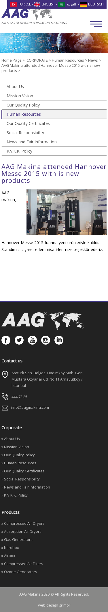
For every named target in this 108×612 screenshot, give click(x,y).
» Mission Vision (15, 446)
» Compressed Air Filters (22, 563)
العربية (67, 4)
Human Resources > (70, 60)
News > (94, 60)
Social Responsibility (25, 132)
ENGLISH (45, 4)
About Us (15, 86)
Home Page (11, 60)
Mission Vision (20, 95)
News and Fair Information (32, 142)
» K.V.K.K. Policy (14, 495)
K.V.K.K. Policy (19, 151)
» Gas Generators (17, 539)
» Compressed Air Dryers (23, 523)
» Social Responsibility (20, 479)
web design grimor (54, 605)
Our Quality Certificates (28, 123)
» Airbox (8, 555)
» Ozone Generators (19, 571)
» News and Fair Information (25, 487)
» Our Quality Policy (18, 454)
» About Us (10, 438)
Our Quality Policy (23, 105)
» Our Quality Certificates (23, 471)
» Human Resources (18, 462)
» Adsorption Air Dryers (21, 531)
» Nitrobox (10, 547)
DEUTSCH (92, 4)
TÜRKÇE (20, 4)
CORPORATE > (39, 60)
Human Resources (24, 114)
